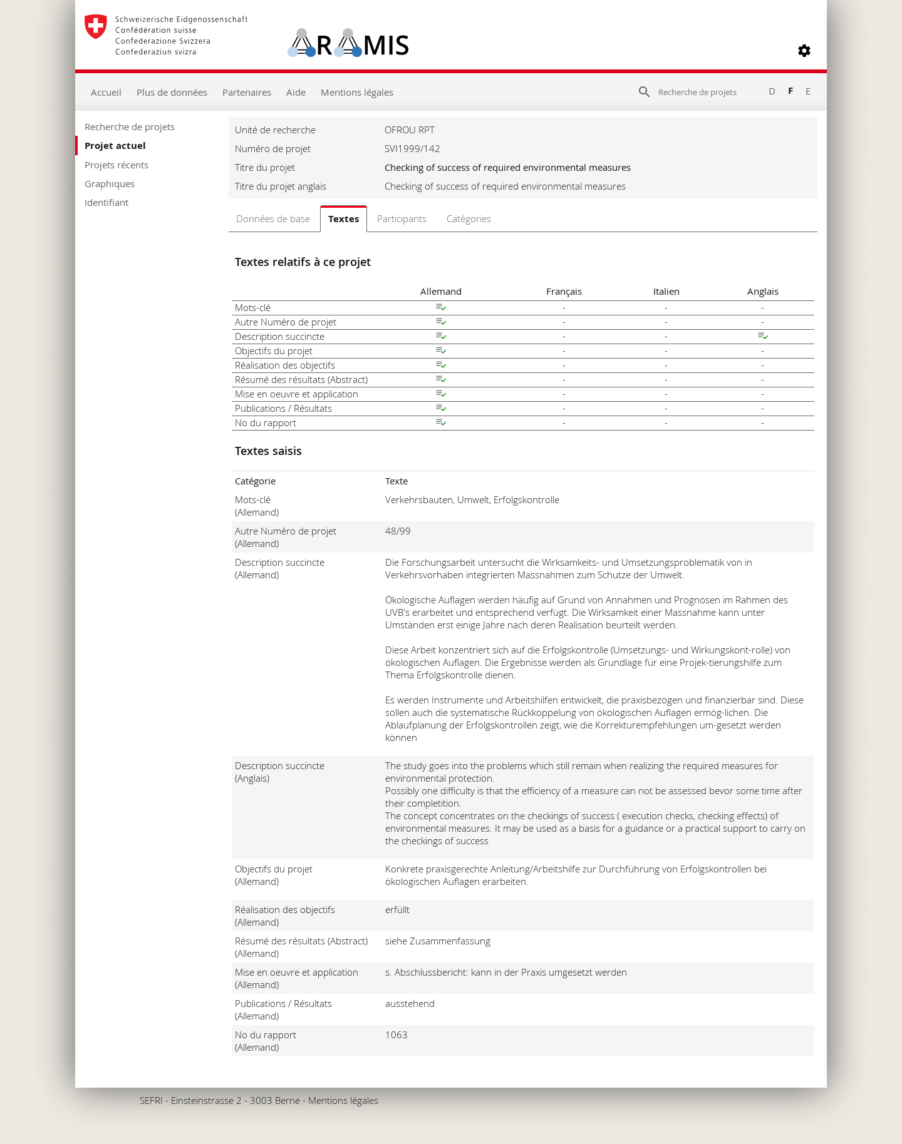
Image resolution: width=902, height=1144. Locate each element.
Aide (296, 92)
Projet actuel (115, 145)
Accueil (106, 92)
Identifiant (106, 202)
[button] (804, 50)
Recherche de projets (130, 126)
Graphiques (110, 183)
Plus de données (172, 92)
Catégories (469, 218)
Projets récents (116, 164)
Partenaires (246, 92)
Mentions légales (357, 92)
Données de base (273, 218)
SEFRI (151, 1100)
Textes (343, 218)
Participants (402, 218)
